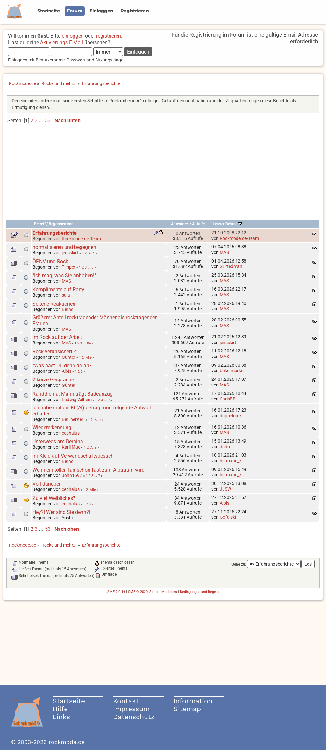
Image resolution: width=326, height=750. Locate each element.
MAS (224, 252)
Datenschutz (133, 717)
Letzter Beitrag (227, 224)
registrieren (108, 36)
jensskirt (70, 252)
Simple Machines (163, 592)
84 (89, 343)
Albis (66, 371)
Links (61, 717)
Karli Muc (71, 447)
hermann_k (231, 460)
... (42, 121)
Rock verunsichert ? (54, 352)
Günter (68, 357)
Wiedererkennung (51, 427)
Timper (68, 267)
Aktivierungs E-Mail (61, 43)
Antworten (180, 224)
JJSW (225, 489)
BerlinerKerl (73, 419)
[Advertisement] (163, 174)
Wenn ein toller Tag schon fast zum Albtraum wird (88, 470)
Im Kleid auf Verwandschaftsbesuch (73, 456)
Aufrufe (198, 224)
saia (66, 295)
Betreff (40, 224)
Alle (92, 253)
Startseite (69, 701)
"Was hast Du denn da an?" (62, 366)
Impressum (131, 709)
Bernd (68, 309)
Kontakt (126, 701)
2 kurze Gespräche (53, 380)
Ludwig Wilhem (77, 399)
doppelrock (231, 415)
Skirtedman (231, 266)
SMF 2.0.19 (116, 592)
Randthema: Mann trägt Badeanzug (72, 394)
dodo (225, 446)
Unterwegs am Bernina (57, 441)
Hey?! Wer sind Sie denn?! (61, 512)
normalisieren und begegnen (64, 247)
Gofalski (228, 517)
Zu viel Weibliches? (53, 498)
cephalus (71, 433)
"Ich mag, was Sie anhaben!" (64, 275)
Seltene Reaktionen (53, 304)
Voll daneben (47, 484)
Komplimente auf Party (58, 289)
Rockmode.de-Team (81, 238)
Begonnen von (61, 224)
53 (48, 121)
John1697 (72, 475)
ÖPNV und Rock (50, 261)
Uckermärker (232, 370)
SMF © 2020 (138, 592)
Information (193, 701)
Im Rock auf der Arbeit (57, 337)
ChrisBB (228, 398)
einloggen (73, 36)
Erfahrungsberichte (54, 233)
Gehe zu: (238, 564)
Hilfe (60, 709)
